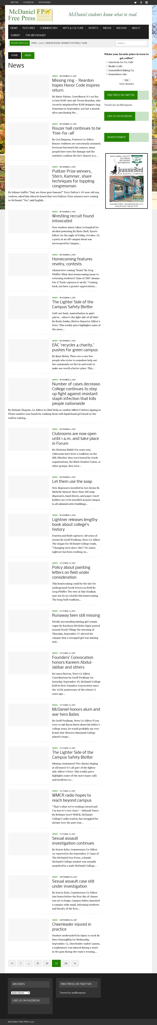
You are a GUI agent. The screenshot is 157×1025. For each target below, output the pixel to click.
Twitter (14, 2)
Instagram (44, 2)
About (135, 28)
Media (107, 28)
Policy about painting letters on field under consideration (71, 573)
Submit (15, 35)
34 (65, 963)
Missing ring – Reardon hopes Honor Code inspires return (75, 86)
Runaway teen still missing (76, 616)
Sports (93, 28)
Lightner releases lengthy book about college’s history (74, 525)
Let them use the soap (72, 482)
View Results (126, 84)
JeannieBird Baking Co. (121, 70)
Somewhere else (118, 74)
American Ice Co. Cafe (121, 62)
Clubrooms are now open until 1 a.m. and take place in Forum (75, 439)
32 (46, 963)
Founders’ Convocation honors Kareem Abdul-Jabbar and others (72, 663)
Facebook (28, 2)
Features (28, 28)
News (13, 28)
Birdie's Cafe (115, 66)
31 (37, 963)
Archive (121, 28)
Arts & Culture (72, 28)
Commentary (48, 28)
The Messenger (35, 35)
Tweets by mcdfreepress (118, 105)
